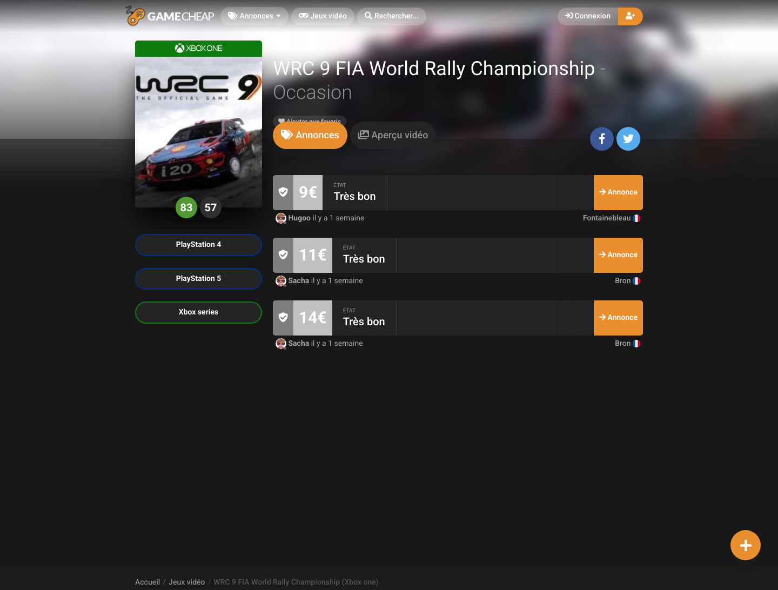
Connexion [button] (588, 16)
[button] (391, 16)
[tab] (310, 135)
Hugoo (294, 218)
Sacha (293, 281)
